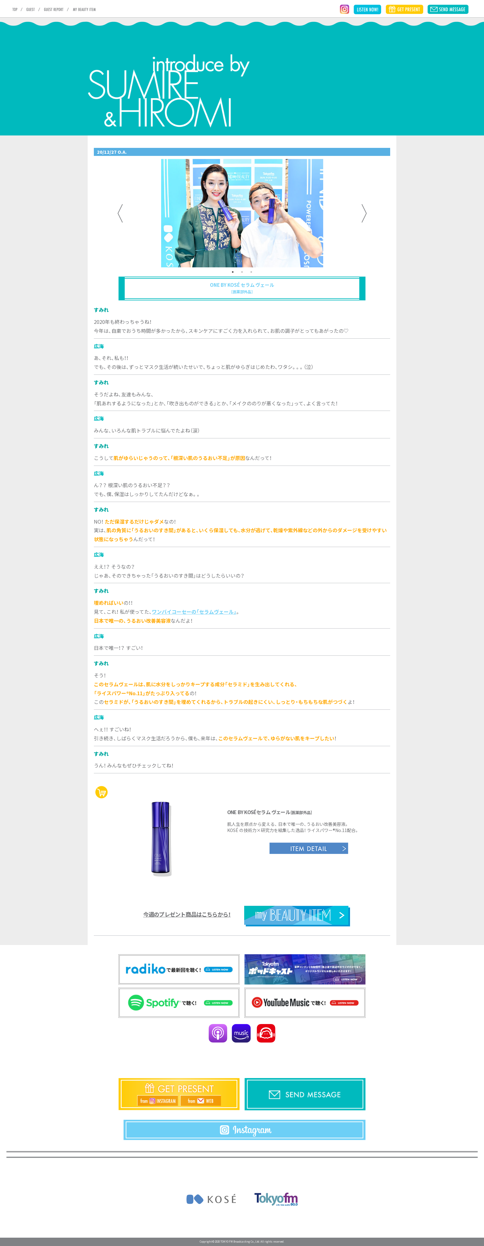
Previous (120, 213)
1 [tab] (233, 272)
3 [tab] (251, 272)
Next (364, 213)
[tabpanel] (242, 213)
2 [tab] (242, 272)
